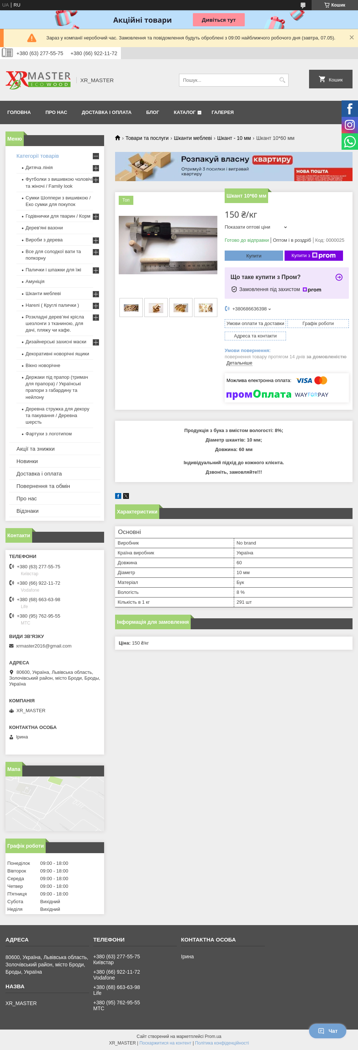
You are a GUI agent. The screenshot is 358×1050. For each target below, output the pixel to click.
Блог (152, 112)
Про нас (56, 112)
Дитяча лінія (39, 167)
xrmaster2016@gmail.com (44, 646)
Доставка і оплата (107, 112)
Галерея (223, 112)
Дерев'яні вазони (44, 227)
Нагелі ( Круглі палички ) (52, 305)
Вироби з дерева (44, 240)
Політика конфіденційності (222, 1043)
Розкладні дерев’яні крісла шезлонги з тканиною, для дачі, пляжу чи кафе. (55, 323)
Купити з (314, 255)
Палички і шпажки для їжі (53, 269)
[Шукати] (282, 80)
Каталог (185, 112)
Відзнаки (27, 511)
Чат (328, 1031)
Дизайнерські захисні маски (56, 341)
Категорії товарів (37, 156)
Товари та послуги (146, 138)
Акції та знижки (35, 449)
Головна (19, 112)
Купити (254, 256)
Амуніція (35, 281)
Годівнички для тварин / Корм (58, 216)
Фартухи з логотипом (49, 433)
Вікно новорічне (43, 365)
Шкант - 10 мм (234, 138)
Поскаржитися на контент (165, 1043)
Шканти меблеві (193, 138)
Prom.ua (213, 1036)
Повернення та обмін (43, 486)
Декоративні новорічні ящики (57, 353)
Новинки (27, 461)
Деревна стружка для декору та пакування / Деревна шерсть (57, 415)
